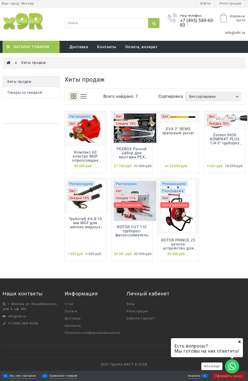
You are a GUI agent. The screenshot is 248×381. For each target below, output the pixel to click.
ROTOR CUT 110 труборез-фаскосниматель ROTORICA (131, 231)
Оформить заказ (228, 376)
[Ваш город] (239, 341)
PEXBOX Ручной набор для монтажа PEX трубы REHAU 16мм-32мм (132, 153)
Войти (205, 3)
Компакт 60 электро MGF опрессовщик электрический (85, 156)
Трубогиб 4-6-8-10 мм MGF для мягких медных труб (85, 223)
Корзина (194, 376)
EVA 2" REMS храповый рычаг (178, 131)
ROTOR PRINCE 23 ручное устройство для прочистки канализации (178, 244)
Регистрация (230, 3)
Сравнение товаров (63, 376)
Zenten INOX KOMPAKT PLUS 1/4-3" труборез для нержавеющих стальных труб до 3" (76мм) (225, 139)
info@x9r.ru (235, 33)
